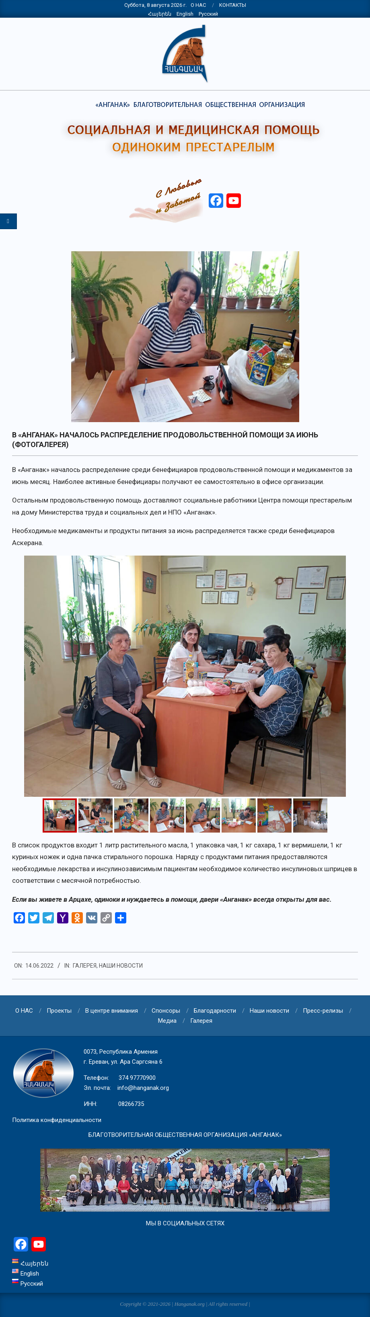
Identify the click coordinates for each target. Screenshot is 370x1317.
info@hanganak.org (143, 1087)
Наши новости (121, 965)
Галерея (85, 965)
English (185, 14)
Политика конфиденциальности (56, 1120)
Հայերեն (159, 14)
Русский (208, 14)
